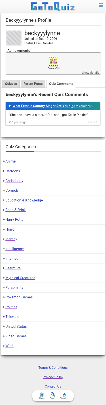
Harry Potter (15, 219)
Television (13, 317)
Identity (11, 239)
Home (42, 395)
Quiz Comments (61, 84)
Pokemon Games (19, 297)
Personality (14, 287)
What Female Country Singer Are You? (41, 106)
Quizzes (11, 84)
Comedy (12, 190)
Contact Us (53, 386)
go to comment (82, 106)
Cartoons (12, 171)
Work (9, 346)
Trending (64, 395)
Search (53, 395)
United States (16, 326)
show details (90, 72)
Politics (11, 307)
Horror (10, 229)
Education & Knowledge (24, 200)
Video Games (16, 336)
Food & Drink (15, 210)
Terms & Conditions (53, 368)
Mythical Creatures (20, 278)
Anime (10, 161)
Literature (13, 268)
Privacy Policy (53, 377)
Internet (11, 258)
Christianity (14, 181)
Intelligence (14, 249)
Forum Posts (33, 84)
